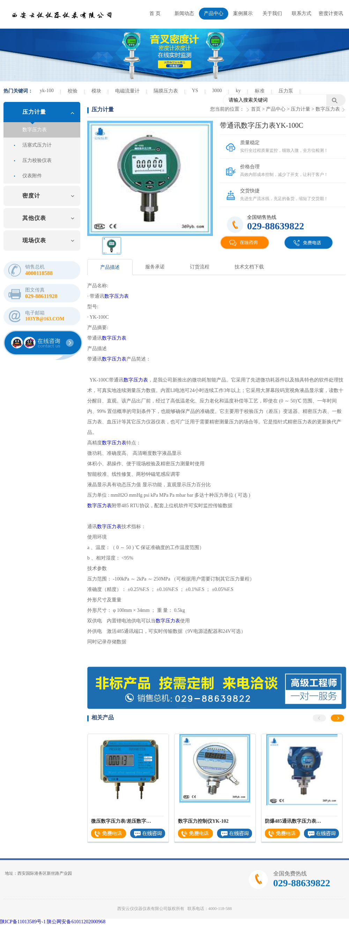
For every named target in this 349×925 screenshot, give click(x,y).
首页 (256, 109)
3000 (217, 90)
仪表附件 (32, 175)
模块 (96, 91)
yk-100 (47, 90)
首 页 (155, 13)
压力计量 (34, 112)
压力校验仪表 (37, 160)
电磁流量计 (127, 91)
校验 (72, 91)
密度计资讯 (331, 13)
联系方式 (301, 13)
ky (238, 90)
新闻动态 (184, 13)
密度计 (31, 196)
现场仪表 (34, 240)
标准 (260, 91)
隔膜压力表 (166, 91)
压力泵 (286, 91)
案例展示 (243, 13)
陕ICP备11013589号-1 (23, 921)
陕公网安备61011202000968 (76, 921)
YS (195, 90)
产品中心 (213, 13)
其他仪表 (34, 218)
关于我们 (272, 13)
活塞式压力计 (37, 145)
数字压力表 (34, 129)
